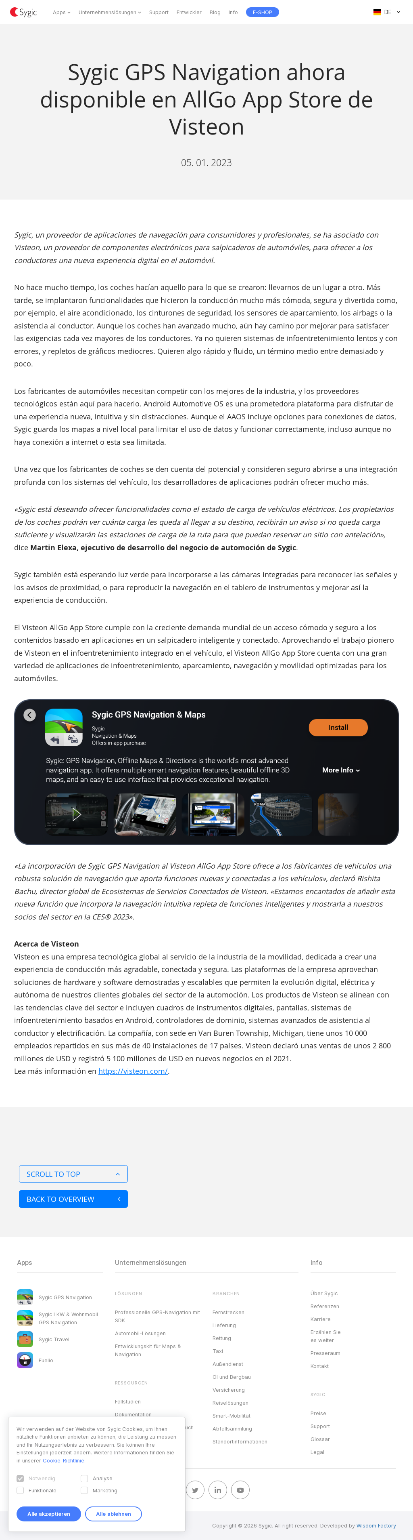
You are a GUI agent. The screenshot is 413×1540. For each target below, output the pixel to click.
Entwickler (189, 12)
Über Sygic (324, 1293)
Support (159, 12)
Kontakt (320, 1366)
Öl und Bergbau (232, 1377)
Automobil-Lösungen (140, 1333)
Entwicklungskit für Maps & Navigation (148, 1350)
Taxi (218, 1351)
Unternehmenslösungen (107, 12)
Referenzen (325, 1306)
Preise (318, 1413)
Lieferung (224, 1325)
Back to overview (73, 1199)
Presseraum (325, 1353)
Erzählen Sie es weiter (326, 1336)
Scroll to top (73, 1174)
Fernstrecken (228, 1312)
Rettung (222, 1338)
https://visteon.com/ (133, 1071)
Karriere (321, 1319)
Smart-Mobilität (231, 1415)
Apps (59, 12)
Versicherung (229, 1389)
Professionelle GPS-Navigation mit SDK (157, 1316)
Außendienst (228, 1364)
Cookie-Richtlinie (63, 1460)
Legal (317, 1452)
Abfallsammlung (232, 1428)
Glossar (320, 1439)
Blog (215, 12)
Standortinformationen (240, 1441)
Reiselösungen (230, 1402)
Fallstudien (128, 1401)
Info (233, 12)
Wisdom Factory (376, 1525)
